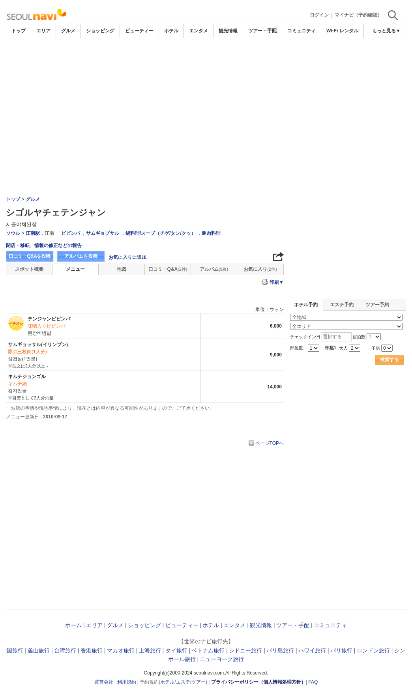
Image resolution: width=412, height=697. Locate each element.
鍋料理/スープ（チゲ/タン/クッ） (160, 233)
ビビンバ (70, 233)
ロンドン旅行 (373, 650)
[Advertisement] (206, 60)
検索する (389, 359)
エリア (43, 31)
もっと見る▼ (386, 31)
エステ (183, 682)
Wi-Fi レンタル (342, 31)
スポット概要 (29, 269)
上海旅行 (150, 650)
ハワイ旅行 (312, 650)
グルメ (68, 31)
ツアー (198, 682)
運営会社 (103, 682)
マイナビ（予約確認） (358, 15)
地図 (121, 269)
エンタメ (198, 31)
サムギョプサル (102, 233)
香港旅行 (92, 650)
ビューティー (139, 31)
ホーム (73, 625)
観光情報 (228, 31)
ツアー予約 (377, 304)
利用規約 (126, 682)
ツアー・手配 (262, 31)
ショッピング (100, 31)
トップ (18, 31)
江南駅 (33, 233)
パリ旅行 (341, 650)
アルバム (214, 269)
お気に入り (260, 269)
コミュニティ (301, 31)
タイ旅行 (176, 650)
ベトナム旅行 (208, 650)
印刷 (277, 282)
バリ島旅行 (280, 650)
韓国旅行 (12, 650)
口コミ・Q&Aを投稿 (30, 256)
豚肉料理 (211, 233)
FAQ (313, 682)
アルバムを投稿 (80, 256)
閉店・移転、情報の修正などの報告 (44, 245)
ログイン (319, 15)
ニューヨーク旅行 (222, 659)
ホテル (171, 31)
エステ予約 (342, 304)
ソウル (13, 233)
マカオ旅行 (121, 650)
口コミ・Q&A (167, 269)
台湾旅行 (65, 650)
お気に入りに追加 (127, 257)
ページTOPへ (269, 443)
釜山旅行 (39, 650)
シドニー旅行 (245, 650)
